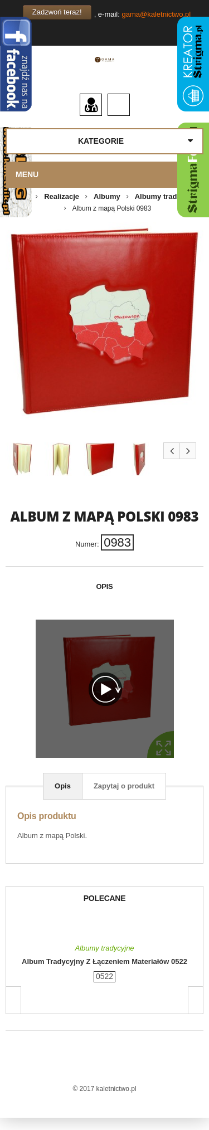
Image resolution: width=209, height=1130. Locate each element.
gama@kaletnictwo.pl (156, 14)
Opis (63, 786)
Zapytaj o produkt (124, 786)
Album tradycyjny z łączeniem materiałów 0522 (104, 961)
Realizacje (61, 196)
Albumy (107, 196)
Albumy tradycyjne (167, 196)
